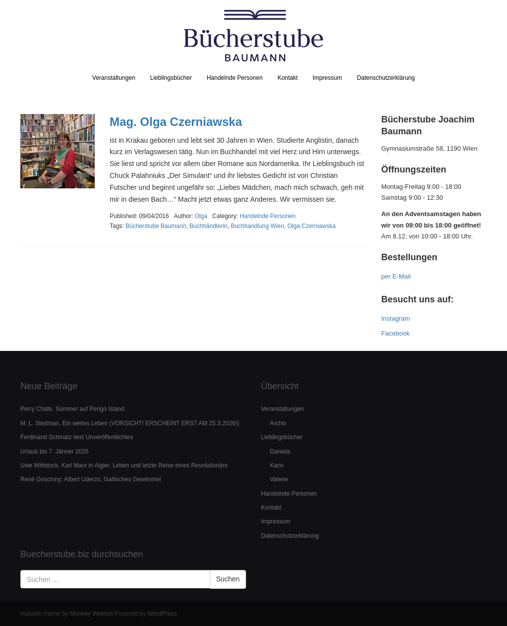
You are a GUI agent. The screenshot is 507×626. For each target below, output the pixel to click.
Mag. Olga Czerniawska (176, 121)
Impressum (327, 77)
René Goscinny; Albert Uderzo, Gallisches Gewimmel (90, 479)
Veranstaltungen (113, 77)
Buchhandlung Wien (257, 226)
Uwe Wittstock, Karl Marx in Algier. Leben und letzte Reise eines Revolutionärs (124, 465)
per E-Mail (396, 276)
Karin (277, 465)
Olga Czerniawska (311, 226)
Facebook (395, 333)
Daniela (280, 451)
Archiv (278, 423)
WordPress (162, 613)
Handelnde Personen (235, 77)
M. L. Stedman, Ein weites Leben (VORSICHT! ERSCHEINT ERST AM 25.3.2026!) (129, 423)
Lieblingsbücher (171, 77)
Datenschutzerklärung (386, 77)
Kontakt (287, 77)
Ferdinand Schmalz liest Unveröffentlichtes (76, 437)
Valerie (279, 479)
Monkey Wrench (91, 613)
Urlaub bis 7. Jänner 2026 (54, 451)
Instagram (395, 318)
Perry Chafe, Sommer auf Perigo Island (72, 408)
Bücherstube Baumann (156, 226)
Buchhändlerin (209, 226)
